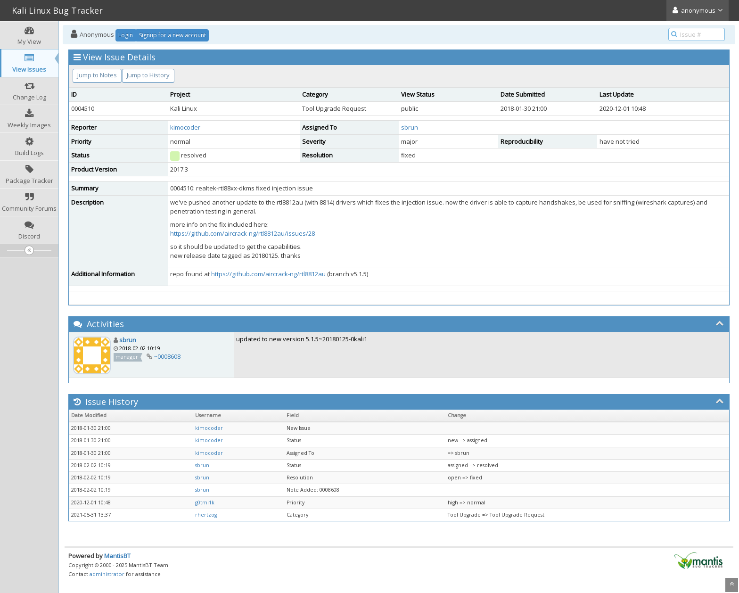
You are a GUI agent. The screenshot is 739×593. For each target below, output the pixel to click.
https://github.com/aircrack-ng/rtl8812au (268, 274)
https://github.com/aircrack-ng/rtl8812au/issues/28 (242, 233)
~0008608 (167, 356)
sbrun (409, 127)
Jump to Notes (97, 75)
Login (125, 35)
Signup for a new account (172, 35)
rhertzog (206, 514)
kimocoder (185, 127)
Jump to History (148, 75)
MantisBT (117, 556)
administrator (107, 573)
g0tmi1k (204, 502)
